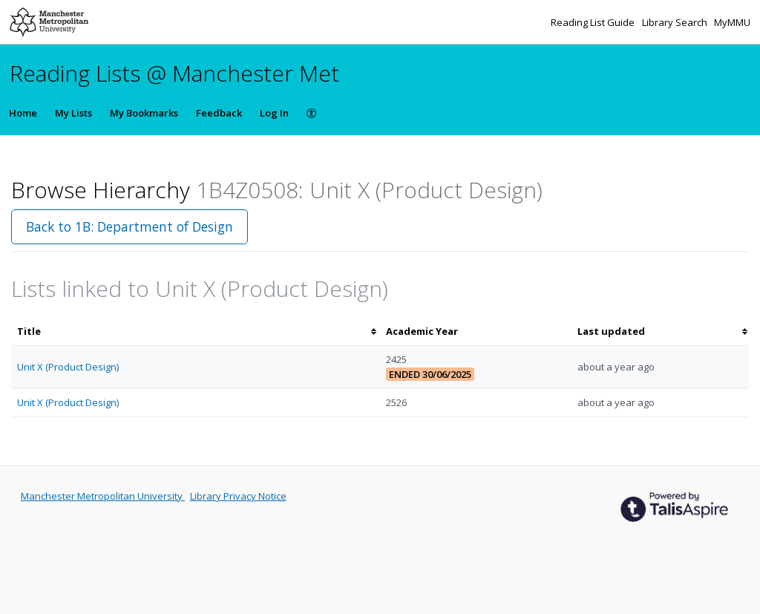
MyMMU (732, 22)
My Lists (73, 113)
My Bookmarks (144, 113)
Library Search (676, 22)
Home (23, 113)
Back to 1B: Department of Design (129, 226)
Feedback (219, 113)
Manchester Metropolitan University (103, 496)
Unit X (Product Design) (68, 366)
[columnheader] (195, 331)
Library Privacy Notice (238, 496)
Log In (274, 113)
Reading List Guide (594, 22)
